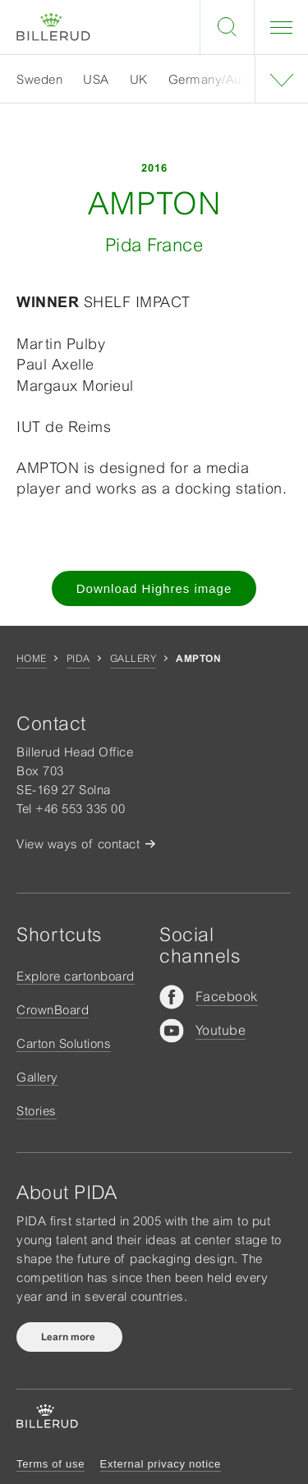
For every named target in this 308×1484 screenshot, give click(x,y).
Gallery (133, 658)
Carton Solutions (63, 1043)
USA (96, 79)
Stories (36, 1111)
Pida (78, 658)
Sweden (39, 79)
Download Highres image (154, 588)
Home (31, 658)
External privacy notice (160, 1464)
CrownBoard (52, 1010)
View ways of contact (78, 844)
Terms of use (50, 1464)
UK (139, 79)
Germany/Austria (217, 79)
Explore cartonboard (75, 976)
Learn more (69, 1337)
